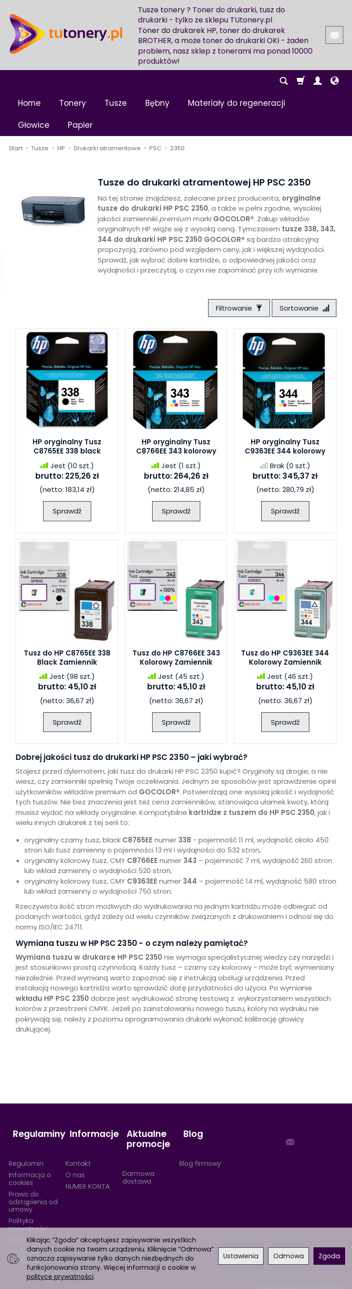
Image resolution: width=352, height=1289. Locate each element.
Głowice (34, 125)
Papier (80, 125)
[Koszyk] (300, 81)
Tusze (115, 103)
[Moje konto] (317, 81)
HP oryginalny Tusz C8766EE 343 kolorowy (176, 448)
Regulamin (26, 1155)
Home (29, 103)
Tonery (72, 103)
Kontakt (78, 1155)
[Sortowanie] (302, 309)
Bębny (157, 103)
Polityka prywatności (28, 1216)
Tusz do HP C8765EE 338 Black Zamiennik (67, 659)
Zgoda (329, 1256)
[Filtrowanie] (233, 309)
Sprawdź (67, 513)
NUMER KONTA (88, 1178)
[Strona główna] (66, 34)
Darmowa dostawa (138, 1168)
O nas (75, 1166)
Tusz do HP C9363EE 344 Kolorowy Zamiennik (285, 659)
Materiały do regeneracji (236, 103)
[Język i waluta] (334, 81)
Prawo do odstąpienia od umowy (33, 1193)
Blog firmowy (200, 1155)
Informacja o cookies (30, 1170)
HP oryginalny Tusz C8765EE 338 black (67, 448)
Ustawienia (240, 1256)
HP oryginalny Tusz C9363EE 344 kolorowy (285, 448)
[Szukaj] (283, 81)
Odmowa (288, 1256)
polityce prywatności (60, 1276)
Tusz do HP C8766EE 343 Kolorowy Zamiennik (176, 659)
